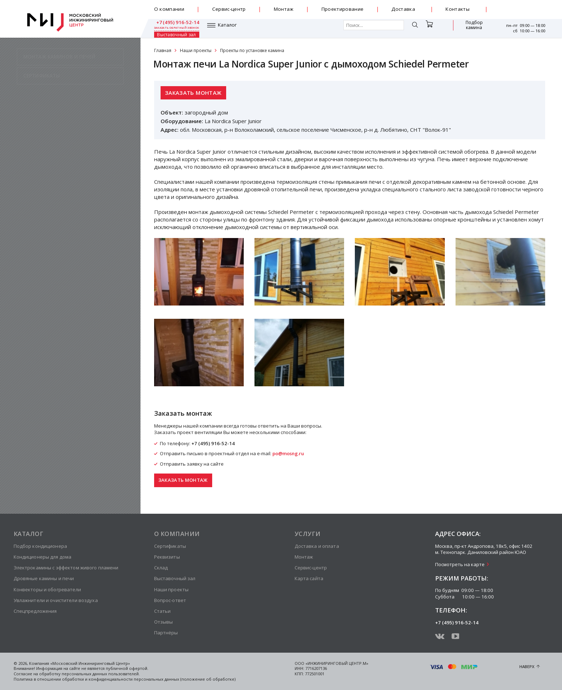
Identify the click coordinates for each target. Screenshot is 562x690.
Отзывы (163, 622)
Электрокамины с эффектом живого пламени (66, 567)
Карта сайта (309, 578)
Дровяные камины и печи (44, 578)
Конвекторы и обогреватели (47, 589)
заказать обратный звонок (522, 12)
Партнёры (166, 632)
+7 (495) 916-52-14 (522, 7)
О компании (169, 9)
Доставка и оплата (317, 546)
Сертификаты (170, 546)
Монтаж (284, 9)
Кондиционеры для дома (43, 557)
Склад (161, 567)
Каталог (174, 28)
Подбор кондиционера (40, 546)
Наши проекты (195, 50)
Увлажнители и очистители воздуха (56, 600)
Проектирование (343, 9)
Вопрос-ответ (170, 600)
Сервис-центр (229, 9)
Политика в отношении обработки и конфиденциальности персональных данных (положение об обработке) (124, 679)
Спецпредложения (35, 611)
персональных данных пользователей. (101, 673)
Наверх (526, 666)
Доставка (403, 9)
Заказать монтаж (193, 92)
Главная (162, 50)
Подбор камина (432, 28)
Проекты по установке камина (252, 50)
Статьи (162, 611)
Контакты (458, 9)
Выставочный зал (468, 28)
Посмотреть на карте (460, 564)
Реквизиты (167, 557)
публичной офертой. (127, 668)
